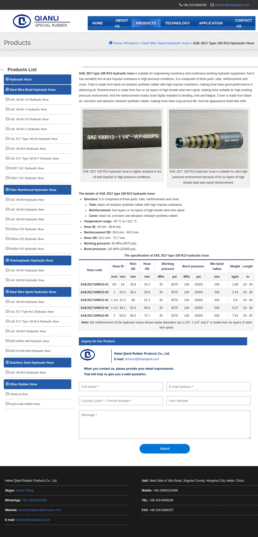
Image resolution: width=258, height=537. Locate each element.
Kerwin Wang (25, 490)
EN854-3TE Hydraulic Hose (26, 249)
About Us (121, 23)
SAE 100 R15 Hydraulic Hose (27, 331)
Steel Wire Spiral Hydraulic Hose (165, 43)
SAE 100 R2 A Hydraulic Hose (28, 129)
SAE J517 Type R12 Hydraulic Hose (31, 311)
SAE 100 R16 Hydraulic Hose (27, 148)
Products (146, 23)
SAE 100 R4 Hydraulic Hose (26, 209)
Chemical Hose (18, 394)
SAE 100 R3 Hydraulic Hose (26, 199)
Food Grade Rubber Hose (24, 404)
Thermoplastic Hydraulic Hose (31, 260)
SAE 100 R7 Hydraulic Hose (26, 270)
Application (211, 23)
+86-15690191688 (34, 500)
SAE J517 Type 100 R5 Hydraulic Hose (33, 139)
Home (97, 23)
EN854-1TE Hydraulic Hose (26, 229)
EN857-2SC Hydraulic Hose (26, 178)
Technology (177, 23)
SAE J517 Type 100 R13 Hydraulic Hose (34, 321)
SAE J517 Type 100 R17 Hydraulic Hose (34, 158)
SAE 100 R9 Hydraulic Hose (26, 302)
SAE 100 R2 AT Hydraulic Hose (29, 119)
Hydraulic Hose (20, 79)
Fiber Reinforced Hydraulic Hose (33, 190)
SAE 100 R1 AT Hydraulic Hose (29, 99)
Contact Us (243, 23)
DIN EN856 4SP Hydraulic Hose (29, 341)
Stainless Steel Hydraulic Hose (32, 362)
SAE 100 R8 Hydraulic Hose (26, 280)
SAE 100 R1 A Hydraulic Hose (28, 109)
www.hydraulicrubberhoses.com (39, 510)
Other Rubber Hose (23, 384)
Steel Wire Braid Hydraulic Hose (33, 90)
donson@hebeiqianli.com (232, 5)
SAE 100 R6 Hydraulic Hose (26, 219)
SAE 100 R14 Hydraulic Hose (27, 372)
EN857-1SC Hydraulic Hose (26, 168)
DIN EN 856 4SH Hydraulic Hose (30, 351)
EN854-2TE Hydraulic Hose (26, 239)
